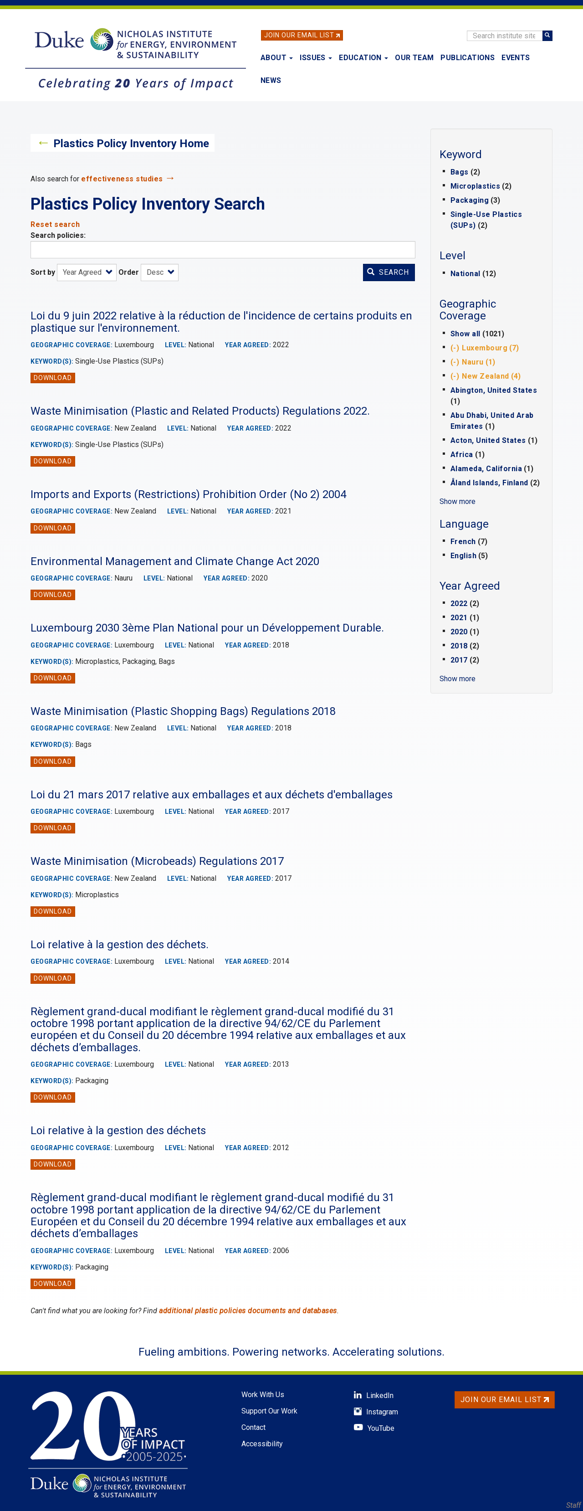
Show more (458, 501)
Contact (253, 1427)
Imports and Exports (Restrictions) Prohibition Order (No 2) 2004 (188, 494)
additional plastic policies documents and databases (248, 1310)
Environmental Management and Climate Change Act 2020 (175, 561)
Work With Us (262, 1394)
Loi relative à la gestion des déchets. (120, 944)
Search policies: (58, 235)
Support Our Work (269, 1411)
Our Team (414, 57)
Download (53, 377)
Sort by (43, 272)
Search (388, 272)
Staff (573, 1505)
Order (128, 272)
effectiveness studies (122, 179)
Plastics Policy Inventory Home (131, 143)
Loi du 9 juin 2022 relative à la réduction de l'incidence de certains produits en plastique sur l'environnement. (221, 321)
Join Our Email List (299, 35)
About (277, 57)
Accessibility (262, 1443)
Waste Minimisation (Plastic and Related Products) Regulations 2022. (200, 411)
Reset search (55, 224)
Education (363, 57)
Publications (467, 57)
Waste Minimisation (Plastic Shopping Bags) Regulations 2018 (183, 711)
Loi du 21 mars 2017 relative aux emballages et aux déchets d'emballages (212, 794)
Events (515, 57)
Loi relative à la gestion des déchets (118, 1130)
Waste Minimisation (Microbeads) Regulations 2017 (157, 861)
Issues (316, 57)
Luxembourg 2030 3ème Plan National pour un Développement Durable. (207, 628)
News (271, 80)
